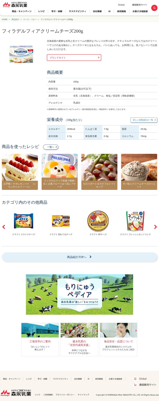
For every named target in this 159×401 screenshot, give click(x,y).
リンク (37, 394)
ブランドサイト (58, 57)
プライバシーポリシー (65, 394)
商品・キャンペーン (22, 11)
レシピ (41, 11)
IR (109, 11)
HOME (4, 19)
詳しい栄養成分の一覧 (143, 120)
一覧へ (50, 147)
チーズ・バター (29, 19)
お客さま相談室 (140, 11)
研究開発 (121, 11)
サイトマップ (83, 394)
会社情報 (97, 11)
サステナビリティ (77, 11)
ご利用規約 (48, 394)
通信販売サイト (139, 4)
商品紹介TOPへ (76, 257)
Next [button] (155, 227)
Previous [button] (3, 227)
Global (121, 4)
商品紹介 (15, 19)
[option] (23, 222)
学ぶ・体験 (56, 11)
